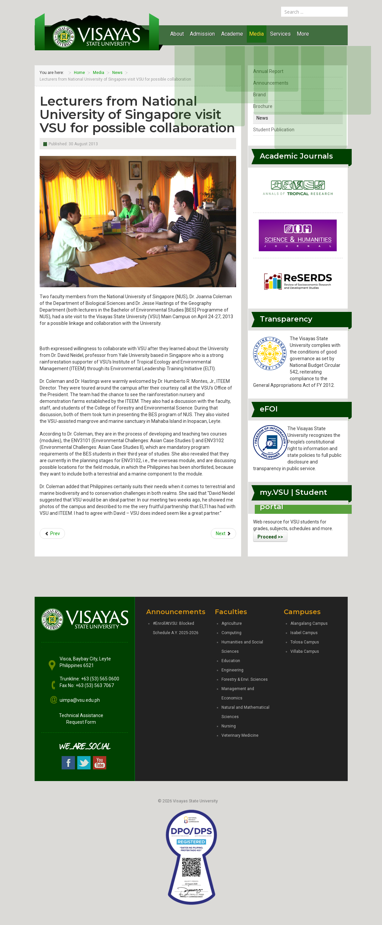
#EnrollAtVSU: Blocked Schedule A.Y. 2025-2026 (175, 628)
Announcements (270, 83)
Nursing (228, 726)
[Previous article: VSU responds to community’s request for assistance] (52, 533)
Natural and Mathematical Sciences (245, 712)
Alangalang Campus (309, 623)
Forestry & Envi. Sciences (244, 679)
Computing (231, 632)
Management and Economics (237, 693)
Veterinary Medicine (239, 735)
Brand (259, 94)
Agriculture (231, 623)
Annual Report (268, 71)
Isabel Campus (304, 632)
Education (230, 660)
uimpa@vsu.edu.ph (80, 700)
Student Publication (273, 129)
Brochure (262, 106)
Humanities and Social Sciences (242, 647)
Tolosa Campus (304, 642)
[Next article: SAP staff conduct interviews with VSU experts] (223, 533)
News (262, 118)
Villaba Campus (304, 651)
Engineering (232, 670)
